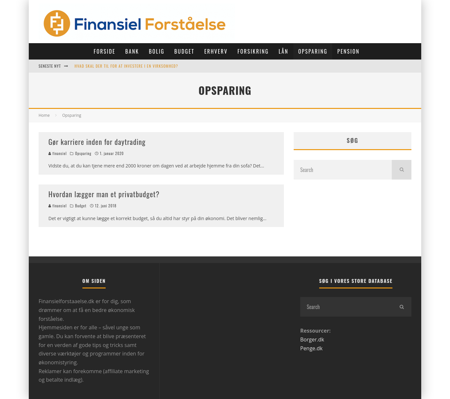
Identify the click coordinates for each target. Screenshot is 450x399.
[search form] (343, 170)
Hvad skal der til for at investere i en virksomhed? (126, 66)
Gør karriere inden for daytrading (97, 141)
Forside (104, 51)
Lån (283, 51)
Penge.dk (311, 348)
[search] (401, 170)
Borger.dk (312, 339)
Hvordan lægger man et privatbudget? (104, 194)
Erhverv (216, 51)
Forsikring (253, 51)
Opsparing (313, 51)
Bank (132, 51)
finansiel (57, 153)
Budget (184, 51)
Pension (348, 51)
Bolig (156, 51)
